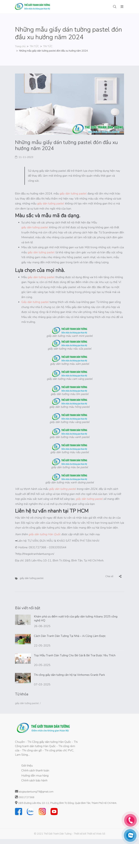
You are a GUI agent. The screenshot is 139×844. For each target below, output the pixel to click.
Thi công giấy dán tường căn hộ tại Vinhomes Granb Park (69, 675)
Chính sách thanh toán (35, 770)
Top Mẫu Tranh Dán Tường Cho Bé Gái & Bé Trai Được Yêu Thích (74, 655)
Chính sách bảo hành (34, 780)
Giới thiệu (27, 765)
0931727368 (24, 797)
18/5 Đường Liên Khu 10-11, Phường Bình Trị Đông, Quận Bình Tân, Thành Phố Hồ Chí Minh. (66, 803)
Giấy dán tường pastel (35, 302)
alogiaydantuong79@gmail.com (34, 791)
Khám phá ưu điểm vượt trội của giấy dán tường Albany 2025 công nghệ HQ (75, 618)
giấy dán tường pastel (73, 193)
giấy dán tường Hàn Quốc (44, 534)
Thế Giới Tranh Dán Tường (57, 833)
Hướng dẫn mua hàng (34, 775)
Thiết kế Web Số (96, 833)
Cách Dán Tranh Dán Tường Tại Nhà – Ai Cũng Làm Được (70, 636)
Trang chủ (20, 46)
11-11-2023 (25, 157)
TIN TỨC (34, 46)
